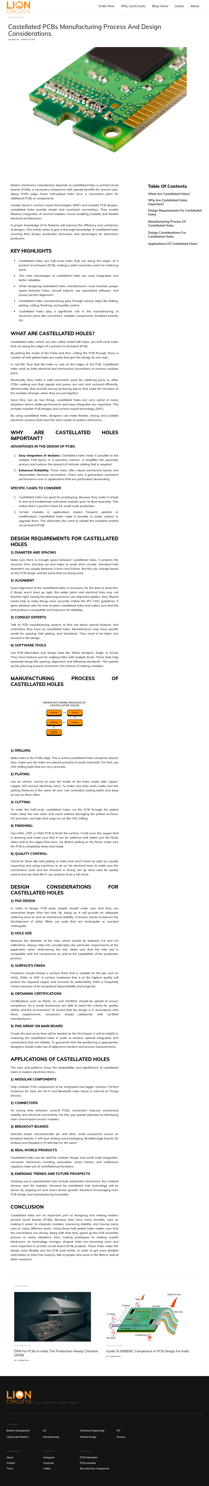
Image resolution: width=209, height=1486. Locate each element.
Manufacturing (23, 1346)
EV (44, 1430)
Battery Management (18, 1430)
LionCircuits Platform (18, 1437)
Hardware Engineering (92, 1430)
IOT (119, 1430)
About (10, 1457)
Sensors (121, 1437)
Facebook (48, 1463)
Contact (11, 1463)
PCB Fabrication (88, 1457)
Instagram (48, 1457)
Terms (10, 1468)
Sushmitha (13, 40)
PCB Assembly (88, 1463)
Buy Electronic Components (94, 1468)
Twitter (47, 1468)
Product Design (88, 1437)
